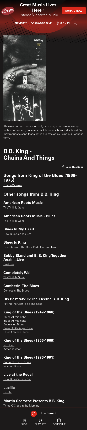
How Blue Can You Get (17, 234)
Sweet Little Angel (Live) (18, 328)
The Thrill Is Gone (14, 207)
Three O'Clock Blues (16, 332)
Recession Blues (13, 324)
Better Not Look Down (17, 362)
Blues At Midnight (14, 317)
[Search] (75, 23)
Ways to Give (41, 23)
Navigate (18, 23)
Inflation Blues (12, 366)
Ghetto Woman (12, 185)
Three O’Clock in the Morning (21, 405)
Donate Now (73, 10)
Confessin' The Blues (16, 290)
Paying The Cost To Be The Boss (22, 304)
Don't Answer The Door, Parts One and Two (29, 247)
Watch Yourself (12, 349)
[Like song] (73, 167)
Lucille (7, 392)
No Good (8, 345)
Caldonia (8, 264)
